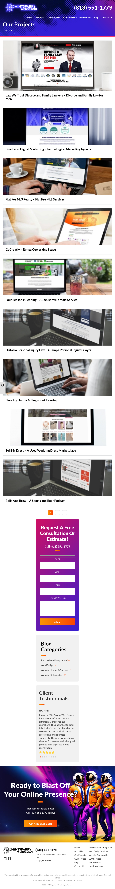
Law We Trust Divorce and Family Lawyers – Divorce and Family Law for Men (54, 97)
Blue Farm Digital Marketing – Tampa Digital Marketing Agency (48, 149)
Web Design (47, 665)
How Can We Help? (57, 598)
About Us (40, 17)
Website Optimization (52, 675)
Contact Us (107, 17)
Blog (96, 17)
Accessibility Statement (73, 880)
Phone (57, 585)
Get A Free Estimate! (40, 823)
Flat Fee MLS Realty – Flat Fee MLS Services (35, 199)
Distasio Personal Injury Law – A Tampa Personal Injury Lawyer (48, 350)
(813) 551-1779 (93, 7)
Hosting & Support (97, 866)
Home (29, 17)
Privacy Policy (38, 880)
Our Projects (54, 17)
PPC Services (95, 862)
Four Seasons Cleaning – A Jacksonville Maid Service (41, 300)
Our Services (69, 17)
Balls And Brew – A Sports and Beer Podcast (36, 501)
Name (57, 559)
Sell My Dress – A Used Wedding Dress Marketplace (41, 450)
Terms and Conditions (53, 880)
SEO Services (95, 859)
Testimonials (85, 17)
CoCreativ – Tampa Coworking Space (31, 249)
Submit (57, 621)
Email (57, 572)
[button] (40, 756)
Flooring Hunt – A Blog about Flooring (31, 400)
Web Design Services (98, 851)
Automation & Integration (54, 660)
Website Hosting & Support (54, 670)
